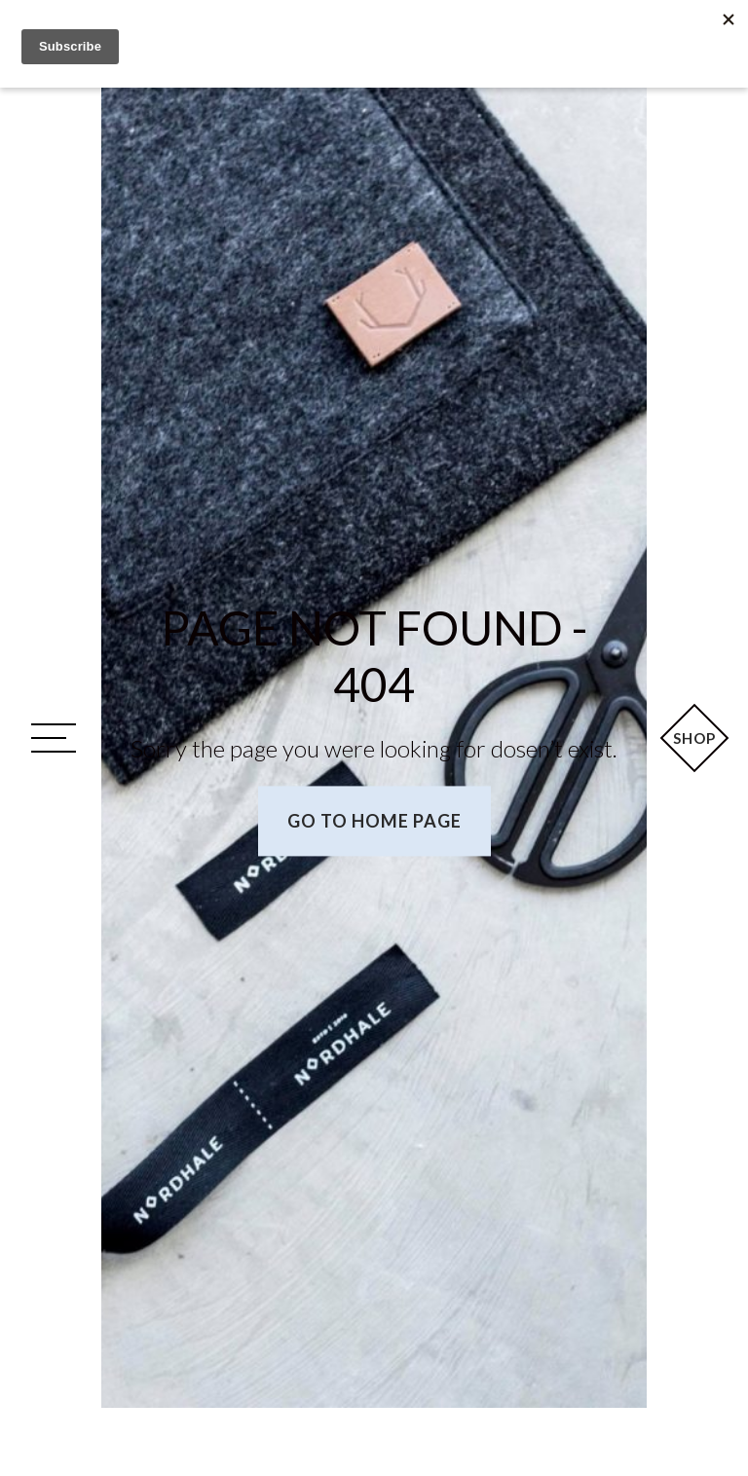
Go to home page (374, 821)
